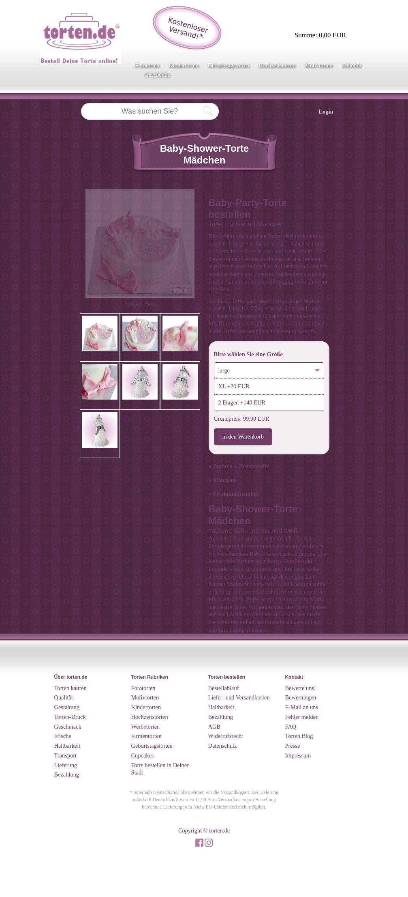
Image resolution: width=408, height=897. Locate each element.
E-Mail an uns (301, 707)
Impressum (298, 755)
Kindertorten (184, 65)
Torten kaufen (70, 688)
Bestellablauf (223, 688)
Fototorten (147, 65)
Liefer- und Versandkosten (239, 697)
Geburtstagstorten (228, 65)
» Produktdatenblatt (234, 493)
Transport (65, 755)
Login (326, 111)
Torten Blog (299, 736)
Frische (62, 736)
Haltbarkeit (67, 745)
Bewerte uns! (300, 688)
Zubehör (352, 65)
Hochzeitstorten (276, 65)
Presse (292, 745)
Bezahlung (66, 774)
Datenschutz (222, 745)
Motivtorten (319, 65)
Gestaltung (66, 707)
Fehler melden (302, 717)
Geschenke (157, 74)
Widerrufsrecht (226, 736)
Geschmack (67, 726)
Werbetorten (145, 726)
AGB (214, 726)
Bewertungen (300, 697)
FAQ (291, 726)
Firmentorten (146, 736)
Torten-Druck (70, 717)
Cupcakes (142, 755)
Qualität (63, 697)
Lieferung (65, 765)
